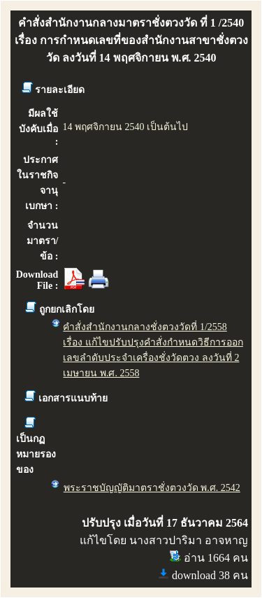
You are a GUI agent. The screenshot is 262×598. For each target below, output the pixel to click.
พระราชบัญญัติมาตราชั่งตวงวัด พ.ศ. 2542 (152, 488)
